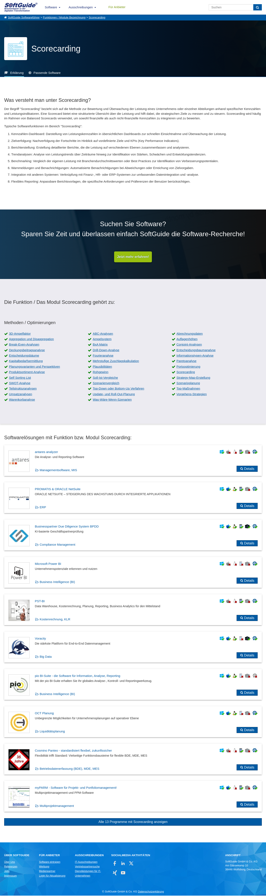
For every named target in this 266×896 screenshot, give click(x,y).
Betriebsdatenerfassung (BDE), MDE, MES (69, 769)
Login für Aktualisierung (52, 876)
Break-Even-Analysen (24, 345)
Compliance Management (57, 545)
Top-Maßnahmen (188, 389)
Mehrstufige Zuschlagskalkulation (116, 361)
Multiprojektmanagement (57, 806)
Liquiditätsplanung (52, 731)
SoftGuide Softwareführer (24, 17)
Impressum (10, 876)
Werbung (44, 867)
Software (51, 7)
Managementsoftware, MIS (58, 470)
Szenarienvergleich (106, 383)
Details (249, 469)
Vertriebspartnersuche (87, 867)
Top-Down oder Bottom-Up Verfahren (118, 389)
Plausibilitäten (102, 367)
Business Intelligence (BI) (57, 582)
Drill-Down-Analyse (106, 350)
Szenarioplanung (188, 383)
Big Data (46, 657)
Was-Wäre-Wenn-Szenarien (112, 400)
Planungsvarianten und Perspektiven (34, 367)
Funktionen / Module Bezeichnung (64, 17)
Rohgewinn (100, 372)
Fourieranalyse (103, 356)
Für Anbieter (117, 7)
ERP (43, 508)
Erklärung (17, 72)
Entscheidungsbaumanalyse (196, 350)
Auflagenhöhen (187, 339)
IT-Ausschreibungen (86, 862)
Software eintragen (49, 862)
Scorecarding (97, 17)
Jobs (7, 871)
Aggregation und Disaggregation (31, 339)
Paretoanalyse (186, 361)
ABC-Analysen (103, 334)
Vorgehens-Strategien (191, 394)
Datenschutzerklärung (151, 891)
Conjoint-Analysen (189, 345)
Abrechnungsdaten (189, 334)
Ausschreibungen (81, 7)
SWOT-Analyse (19, 383)
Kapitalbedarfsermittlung (26, 361)
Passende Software (47, 72)
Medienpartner (47, 871)
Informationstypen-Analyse (195, 356)
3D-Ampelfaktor (20, 334)
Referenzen (10, 867)
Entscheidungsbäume (24, 356)
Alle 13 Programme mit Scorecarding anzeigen (133, 822)
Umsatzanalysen (20, 394)
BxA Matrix (100, 345)
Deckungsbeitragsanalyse (27, 350)
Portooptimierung (188, 367)
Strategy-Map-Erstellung (193, 378)
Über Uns (9, 862)
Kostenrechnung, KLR (55, 619)
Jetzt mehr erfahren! (133, 257)
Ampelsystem (102, 339)
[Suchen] (257, 7)
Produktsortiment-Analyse (27, 372)
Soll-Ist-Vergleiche (105, 378)
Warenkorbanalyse (22, 400)
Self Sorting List (20, 378)
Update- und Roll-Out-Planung (114, 394)
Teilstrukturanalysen (23, 389)
